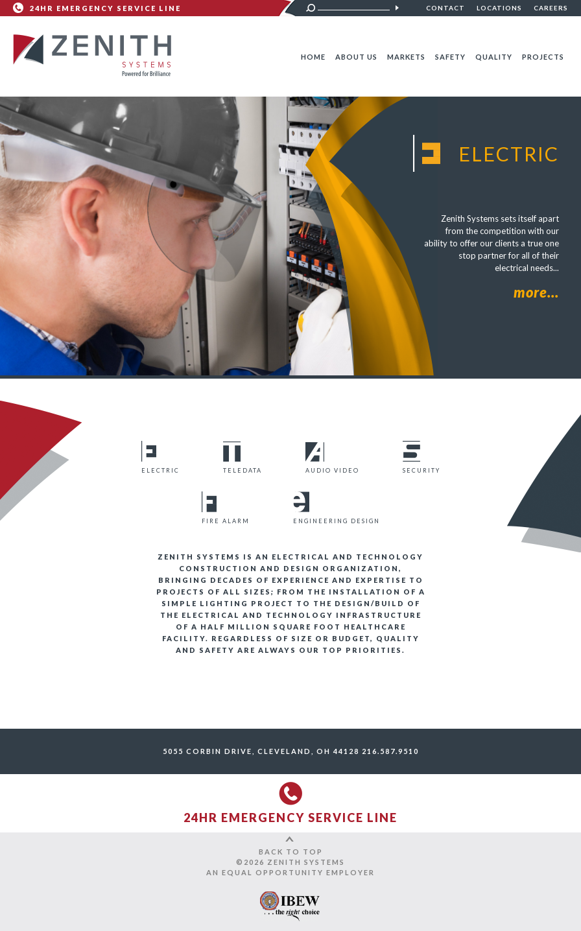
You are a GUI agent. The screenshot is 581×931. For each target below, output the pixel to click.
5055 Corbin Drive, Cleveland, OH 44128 (261, 751)
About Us (356, 57)
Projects (543, 57)
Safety (450, 57)
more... (536, 292)
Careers (551, 8)
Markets (406, 57)
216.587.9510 (390, 751)
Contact (445, 8)
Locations (499, 8)
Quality (493, 57)
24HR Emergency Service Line (105, 8)
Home (313, 57)
